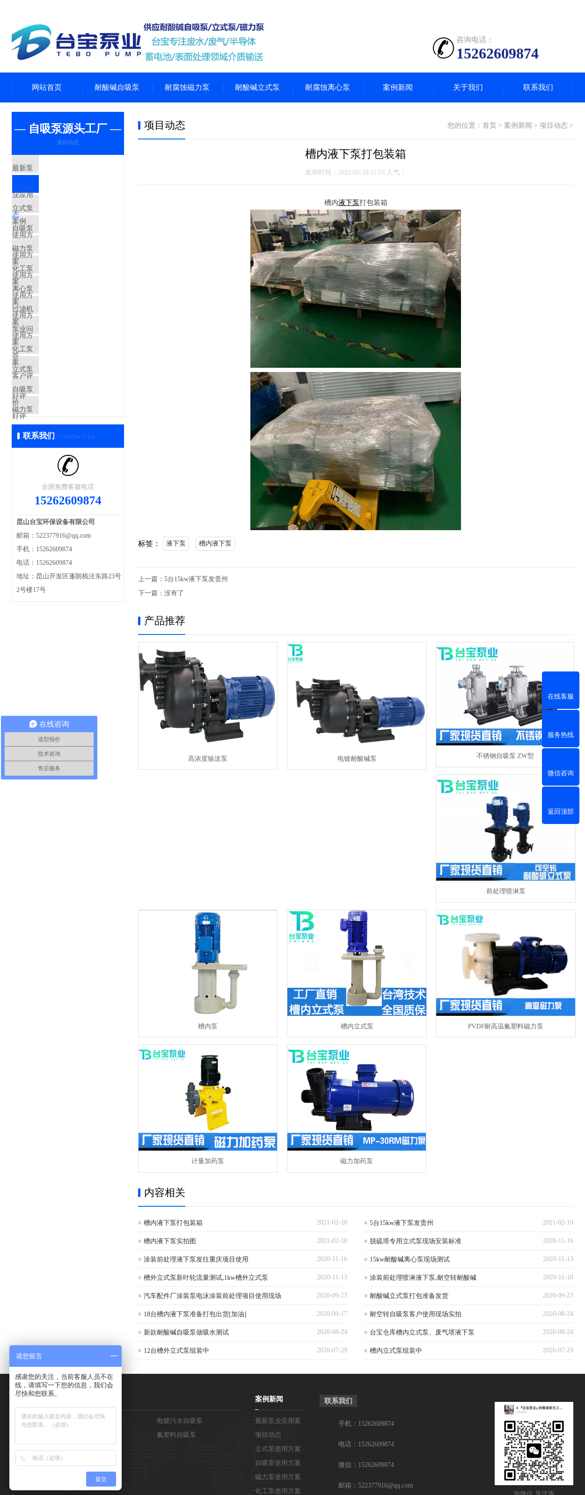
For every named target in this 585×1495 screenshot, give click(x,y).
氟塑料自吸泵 (176, 1295)
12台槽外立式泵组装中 (176, 1211)
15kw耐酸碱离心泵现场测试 (410, 1120)
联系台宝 (25, 1281)
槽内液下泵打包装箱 (173, 1083)
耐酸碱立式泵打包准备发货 (409, 1156)
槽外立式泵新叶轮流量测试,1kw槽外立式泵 (206, 1138)
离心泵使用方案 (58, 335)
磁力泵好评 (51, 500)
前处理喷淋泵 (207, 888)
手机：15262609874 (366, 1284)
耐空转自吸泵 (92, 1309)
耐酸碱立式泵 (257, 88)
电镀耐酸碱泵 (355, 756)
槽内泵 (355, 888)
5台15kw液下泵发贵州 (196, 579)
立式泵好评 (51, 445)
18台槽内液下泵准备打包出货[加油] (195, 1175)
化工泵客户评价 (58, 418)
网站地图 (405, 1480)
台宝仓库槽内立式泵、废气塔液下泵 (422, 1193)
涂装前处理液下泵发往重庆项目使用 (196, 1120)
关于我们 (468, 88)
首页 (490, 126)
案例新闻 (398, 88)
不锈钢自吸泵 (92, 1295)
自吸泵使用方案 (58, 252)
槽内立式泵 (503, 888)
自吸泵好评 (51, 473)
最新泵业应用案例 (62, 169)
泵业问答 (48, 390)
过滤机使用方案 (58, 362)
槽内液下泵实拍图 (170, 1102)
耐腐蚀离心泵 (327, 88)
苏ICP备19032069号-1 (354, 1480)
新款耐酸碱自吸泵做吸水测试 (186, 1193)
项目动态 (48, 197)
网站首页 (47, 88)
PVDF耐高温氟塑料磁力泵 (207, 1021)
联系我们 (538, 88)
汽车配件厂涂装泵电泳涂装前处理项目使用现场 (212, 1156)
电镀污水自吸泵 (180, 1281)
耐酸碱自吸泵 (117, 88)
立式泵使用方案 (58, 224)
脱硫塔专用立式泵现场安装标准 (415, 1102)
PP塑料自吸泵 (93, 1281)
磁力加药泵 (503, 1021)
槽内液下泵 (215, 543)
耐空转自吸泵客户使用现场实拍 (415, 1175)
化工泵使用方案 (58, 307)
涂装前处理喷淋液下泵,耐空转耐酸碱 (423, 1138)
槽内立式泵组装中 (396, 1211)
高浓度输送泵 (207, 756)
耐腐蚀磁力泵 (187, 88)
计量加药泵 (355, 1021)
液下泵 (176, 543)
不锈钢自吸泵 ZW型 (503, 756)
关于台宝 (26, 1260)
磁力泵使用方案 (58, 280)
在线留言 (25, 1295)
